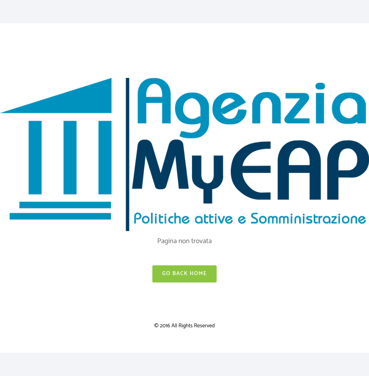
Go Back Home (184, 273)
